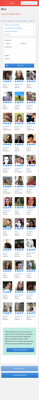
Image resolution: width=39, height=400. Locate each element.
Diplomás (31, 21)
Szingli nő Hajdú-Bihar (20, 31)
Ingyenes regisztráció (29, 3)
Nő (17, 21)
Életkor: (7, 55)
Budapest (20, 35)
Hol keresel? (8, 47)
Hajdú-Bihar (23, 21)
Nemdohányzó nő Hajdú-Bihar (20, 28)
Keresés (14, 66)
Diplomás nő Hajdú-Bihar (20, 25)
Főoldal (3, 21)
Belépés (12, 3)
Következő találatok (19, 375)
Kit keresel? (8, 40)
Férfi (24, 44)
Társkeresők (10, 21)
